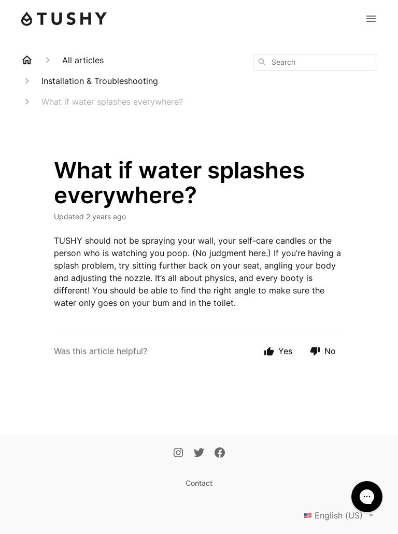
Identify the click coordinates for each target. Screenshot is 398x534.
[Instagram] (178, 453)
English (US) (340, 515)
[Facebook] (220, 453)
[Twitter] (199, 453)
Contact (199, 483)
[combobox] (315, 62)
